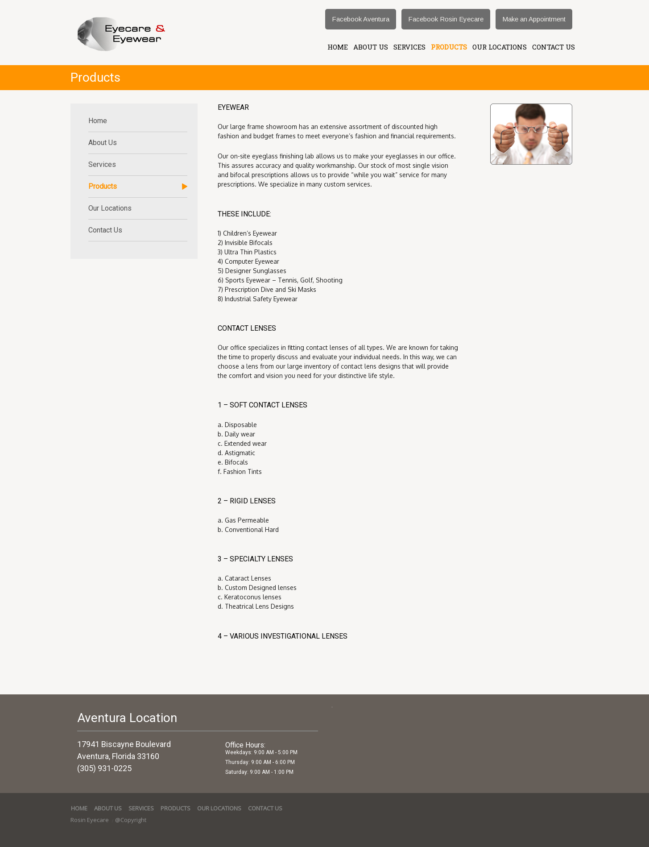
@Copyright (130, 820)
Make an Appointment (534, 19)
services (409, 46)
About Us (370, 46)
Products (449, 46)
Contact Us (553, 46)
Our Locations (499, 46)
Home (337, 46)
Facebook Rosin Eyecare (446, 19)
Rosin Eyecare (90, 820)
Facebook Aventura (360, 19)
